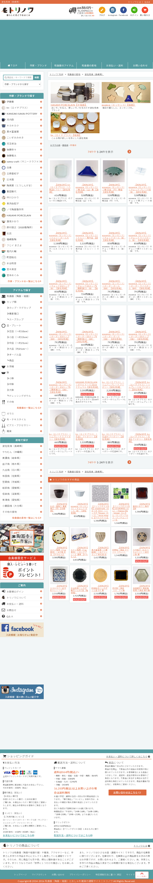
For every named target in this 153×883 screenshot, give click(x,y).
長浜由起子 (13, 203)
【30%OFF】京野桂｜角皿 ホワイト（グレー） (120, 549)
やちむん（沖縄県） (13, 452)
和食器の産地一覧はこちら (26, 517)
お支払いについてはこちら (18, 835)
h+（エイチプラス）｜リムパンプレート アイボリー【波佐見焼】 (113, 384)
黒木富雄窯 (13, 131)
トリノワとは (134, 2)
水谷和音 (11, 263)
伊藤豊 (10, 101)
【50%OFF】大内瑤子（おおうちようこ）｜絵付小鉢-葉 (141, 551)
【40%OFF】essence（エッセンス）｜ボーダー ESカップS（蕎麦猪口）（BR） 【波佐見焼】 (87, 336)
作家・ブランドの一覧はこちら (24, 281)
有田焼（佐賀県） (12, 475)
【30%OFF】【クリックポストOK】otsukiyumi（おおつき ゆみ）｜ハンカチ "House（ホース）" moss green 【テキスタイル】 (100, 511)
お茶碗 (10, 366)
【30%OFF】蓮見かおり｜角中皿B (141, 506)
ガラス (10, 413)
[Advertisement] (76, 40)
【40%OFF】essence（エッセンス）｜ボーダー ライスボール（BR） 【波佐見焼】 (140, 285)
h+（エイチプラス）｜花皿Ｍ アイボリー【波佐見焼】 (113, 436)
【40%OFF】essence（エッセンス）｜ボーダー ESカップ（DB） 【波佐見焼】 (140, 335)
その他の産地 (9, 511)
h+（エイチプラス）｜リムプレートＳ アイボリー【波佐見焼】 (60, 436)
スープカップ (16, 319)
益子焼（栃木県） (12, 464)
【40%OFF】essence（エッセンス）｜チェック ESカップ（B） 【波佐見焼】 (60, 285)
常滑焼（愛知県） (12, 499)
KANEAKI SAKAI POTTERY (22, 113)
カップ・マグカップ (20, 307)
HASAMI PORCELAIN (19, 215)
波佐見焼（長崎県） (13, 446)
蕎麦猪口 (14, 313)
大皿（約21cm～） (19, 348)
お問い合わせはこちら (127, 792)
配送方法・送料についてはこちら (73, 835)
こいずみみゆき (15, 137)
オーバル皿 (15, 354)
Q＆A (147, 2)
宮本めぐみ (13, 275)
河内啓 (10, 119)
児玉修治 (11, 143)
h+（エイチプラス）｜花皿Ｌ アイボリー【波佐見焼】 (86, 436)
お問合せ (9, 610)
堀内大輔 (11, 251)
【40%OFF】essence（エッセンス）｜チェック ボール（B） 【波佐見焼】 (113, 236)
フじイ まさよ (14, 245)
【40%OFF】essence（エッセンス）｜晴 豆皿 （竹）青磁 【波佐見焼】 (113, 188)
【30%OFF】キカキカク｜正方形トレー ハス (58, 588)
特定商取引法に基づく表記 (108, 874)
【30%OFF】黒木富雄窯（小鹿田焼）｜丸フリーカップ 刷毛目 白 (100, 551)
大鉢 (11, 390)
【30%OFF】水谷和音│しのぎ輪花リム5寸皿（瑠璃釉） (79, 589)
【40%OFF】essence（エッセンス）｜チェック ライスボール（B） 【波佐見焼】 (140, 236)
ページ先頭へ (142, 874)
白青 (9, 167)
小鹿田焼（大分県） (13, 505)
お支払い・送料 (114, 65)
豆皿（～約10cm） (19, 331)
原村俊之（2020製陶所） (20, 227)
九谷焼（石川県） (12, 470)
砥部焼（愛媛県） (12, 487)
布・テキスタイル (16, 419)
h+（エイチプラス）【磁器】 (66, 135)
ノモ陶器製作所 (15, 209)
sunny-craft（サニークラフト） (24, 161)
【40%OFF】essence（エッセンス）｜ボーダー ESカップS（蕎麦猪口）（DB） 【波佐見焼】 (60, 387)
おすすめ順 (55, 145)
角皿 (11, 360)
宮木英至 (11, 269)
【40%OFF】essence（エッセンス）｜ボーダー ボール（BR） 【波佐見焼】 (113, 285)
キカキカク (13, 125)
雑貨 (9, 431)
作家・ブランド (38, 65)
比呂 (9, 233)
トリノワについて (16, 597)
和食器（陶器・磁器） (19, 296)
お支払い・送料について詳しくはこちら (126, 756)
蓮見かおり (13, 221)
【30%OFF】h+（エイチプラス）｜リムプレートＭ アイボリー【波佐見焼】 (139, 386)
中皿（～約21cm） (19, 343)
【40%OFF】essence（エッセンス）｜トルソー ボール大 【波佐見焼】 (60, 236)
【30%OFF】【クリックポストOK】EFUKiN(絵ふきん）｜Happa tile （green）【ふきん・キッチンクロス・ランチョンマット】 (121, 512)
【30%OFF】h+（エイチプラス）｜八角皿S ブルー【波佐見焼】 (60, 188)
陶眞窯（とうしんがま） (20, 185)
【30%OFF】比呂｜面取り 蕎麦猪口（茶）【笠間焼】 (58, 507)
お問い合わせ (140, 65)
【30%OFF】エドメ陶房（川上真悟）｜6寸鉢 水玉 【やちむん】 (58, 551)
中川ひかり (13, 197)
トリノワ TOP (56, 74)
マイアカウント (39, 874)
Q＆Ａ (7, 616)
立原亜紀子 (13, 173)
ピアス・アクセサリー (19, 425)
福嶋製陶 (11, 239)
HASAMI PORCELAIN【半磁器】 (69, 104)
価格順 (65, 145)
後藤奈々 (11, 149)
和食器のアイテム (64, 65)
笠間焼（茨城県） (12, 481)
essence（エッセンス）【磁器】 (119, 104)
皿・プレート (14, 325)
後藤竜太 (11, 155)
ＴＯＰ (13, 65)
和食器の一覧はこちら (29, 407)
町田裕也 (11, 257)
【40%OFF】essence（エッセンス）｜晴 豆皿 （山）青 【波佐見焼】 (87, 188)
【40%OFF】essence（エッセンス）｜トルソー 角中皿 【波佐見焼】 (87, 236)
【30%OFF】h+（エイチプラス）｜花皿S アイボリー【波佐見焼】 (140, 438)
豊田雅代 (11, 191)
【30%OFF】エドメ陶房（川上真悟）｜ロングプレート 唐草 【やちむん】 (79, 552)
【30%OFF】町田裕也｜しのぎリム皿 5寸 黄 (100, 588)
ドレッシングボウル (20, 395)
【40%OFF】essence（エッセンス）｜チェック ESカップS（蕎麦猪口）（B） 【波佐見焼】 (87, 286)
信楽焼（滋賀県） (12, 493)
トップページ (20, 874)
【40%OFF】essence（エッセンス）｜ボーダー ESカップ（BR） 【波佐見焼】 (60, 335)
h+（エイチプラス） (18, 107)
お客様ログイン (13, 591)
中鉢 (11, 384)
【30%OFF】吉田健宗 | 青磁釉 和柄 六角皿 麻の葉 (141, 588)
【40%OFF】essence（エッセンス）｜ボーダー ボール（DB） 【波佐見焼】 (113, 335)
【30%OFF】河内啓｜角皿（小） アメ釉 (120, 588)
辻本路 (10, 179)
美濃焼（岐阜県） (12, 458)
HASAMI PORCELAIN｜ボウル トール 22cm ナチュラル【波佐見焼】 (87, 384)
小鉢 (11, 378)
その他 (10, 401)
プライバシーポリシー (80, 874)
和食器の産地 (89, 65)
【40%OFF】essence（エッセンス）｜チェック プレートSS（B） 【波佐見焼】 (140, 188)
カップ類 (11, 302)
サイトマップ (132, 874)
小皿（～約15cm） (19, 337)
